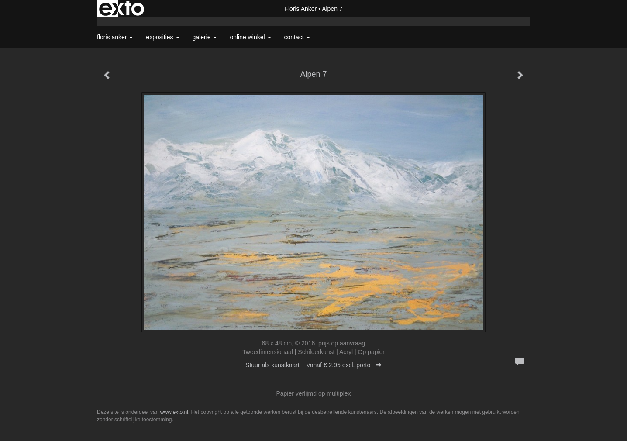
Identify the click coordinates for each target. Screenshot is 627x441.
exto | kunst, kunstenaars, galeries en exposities (121, 8)
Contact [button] (297, 37)
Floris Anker (300, 8)
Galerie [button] (205, 37)
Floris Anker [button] (115, 37)
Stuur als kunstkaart (313, 365)
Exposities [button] (162, 37)
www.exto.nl (174, 412)
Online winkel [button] (250, 37)
